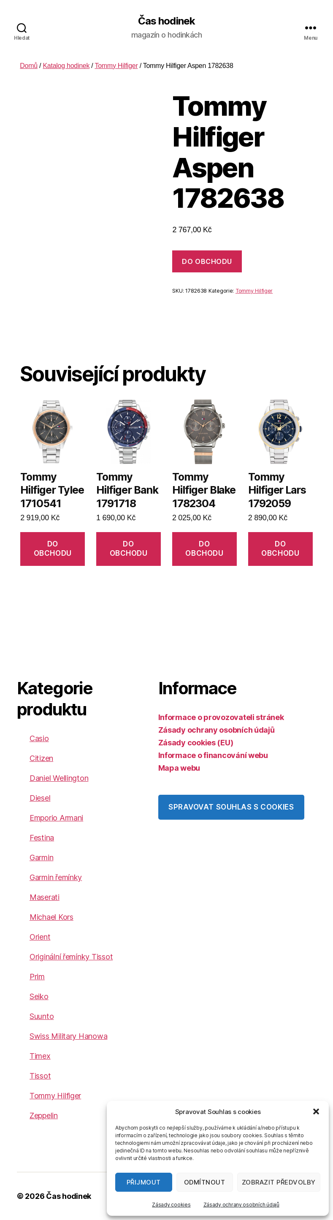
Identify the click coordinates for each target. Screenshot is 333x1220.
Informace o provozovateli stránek (221, 717)
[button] (316, 1111)
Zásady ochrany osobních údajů (241, 1204)
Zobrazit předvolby (279, 1182)
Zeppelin (44, 1115)
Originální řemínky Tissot (71, 956)
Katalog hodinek (66, 65)
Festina (42, 837)
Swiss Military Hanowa (68, 1036)
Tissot (40, 1075)
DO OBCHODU (207, 261)
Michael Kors (51, 917)
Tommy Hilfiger (116, 65)
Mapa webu (179, 768)
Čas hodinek (166, 21)
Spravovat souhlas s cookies (231, 807)
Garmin (41, 857)
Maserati (45, 897)
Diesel (40, 797)
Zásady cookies (171, 1204)
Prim (37, 976)
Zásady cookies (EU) (195, 742)
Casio (39, 738)
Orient (40, 936)
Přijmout (144, 1182)
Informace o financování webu (213, 755)
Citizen (41, 758)
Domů (29, 65)
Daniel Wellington (59, 778)
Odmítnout (204, 1182)
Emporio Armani (56, 817)
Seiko (39, 996)
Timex (40, 1056)
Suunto (42, 1016)
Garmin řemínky (56, 877)
